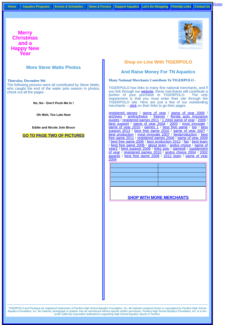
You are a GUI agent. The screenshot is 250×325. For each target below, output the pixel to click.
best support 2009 (135, 149)
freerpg (159, 116)
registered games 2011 (140, 120)
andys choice (180, 145)
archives (115, 116)
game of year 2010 (124, 127)
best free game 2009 (142, 156)
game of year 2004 (149, 124)
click (133, 106)
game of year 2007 (189, 131)
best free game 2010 (151, 131)
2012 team (172, 156)
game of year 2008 (187, 113)
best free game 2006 (127, 141)
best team (200, 141)
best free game (175, 127)
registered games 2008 (155, 138)
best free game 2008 (128, 145)
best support (119, 124)
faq (186, 141)
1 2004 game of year (178, 120)
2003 (174, 124)
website (147, 91)
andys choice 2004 (180, 152)
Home (217, 4)
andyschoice (137, 116)
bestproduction (185, 134)
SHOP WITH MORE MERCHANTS (158, 197)
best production (121, 134)
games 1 (151, 127)
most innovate (193, 124)
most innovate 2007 (153, 134)
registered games (123, 113)
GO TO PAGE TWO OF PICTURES (53, 135)
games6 (179, 149)
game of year (154, 113)
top (194, 127)
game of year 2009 (192, 138)
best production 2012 (164, 141)
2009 (202, 120)
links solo (161, 149)
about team (157, 145)
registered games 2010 (142, 152)
